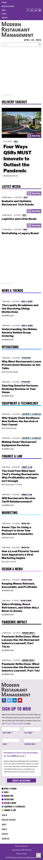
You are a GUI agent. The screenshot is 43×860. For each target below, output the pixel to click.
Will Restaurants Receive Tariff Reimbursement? (18, 500)
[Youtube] (39, 10)
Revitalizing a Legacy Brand (20, 233)
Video (16, 141)
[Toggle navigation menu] (38, 855)
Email (5, 744)
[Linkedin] (35, 10)
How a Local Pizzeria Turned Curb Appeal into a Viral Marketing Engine (20, 555)
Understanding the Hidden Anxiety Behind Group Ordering (19, 332)
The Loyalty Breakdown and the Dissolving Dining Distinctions (20, 309)
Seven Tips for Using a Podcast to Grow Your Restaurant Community (17, 531)
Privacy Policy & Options (15, 723)
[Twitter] (31, 10)
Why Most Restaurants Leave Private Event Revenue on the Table (21, 365)
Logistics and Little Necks (19, 218)
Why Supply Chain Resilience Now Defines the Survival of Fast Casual (21, 421)
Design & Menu (26, 579)
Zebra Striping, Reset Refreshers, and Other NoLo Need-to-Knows (20, 608)
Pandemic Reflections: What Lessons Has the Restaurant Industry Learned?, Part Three (20, 641)
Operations (26, 357)
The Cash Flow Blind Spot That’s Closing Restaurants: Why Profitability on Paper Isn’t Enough (20, 475)
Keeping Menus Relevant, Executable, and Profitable (19, 585)
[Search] (39, 44)
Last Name (28, 732)
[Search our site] (20, 44)
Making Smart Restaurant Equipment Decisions (19, 443)
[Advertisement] (21, 72)
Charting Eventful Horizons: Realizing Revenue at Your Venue (20, 389)
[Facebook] (28, 10)
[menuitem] (4, 2)
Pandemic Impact (28, 633)
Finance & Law (27, 467)
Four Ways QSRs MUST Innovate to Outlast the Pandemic (17, 159)
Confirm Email (29, 744)
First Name (7, 732)
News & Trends (27, 301)
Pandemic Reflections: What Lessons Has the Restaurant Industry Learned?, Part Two (21, 667)
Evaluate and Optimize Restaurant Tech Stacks (18, 203)
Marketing (26, 523)
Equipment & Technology (31, 414)
